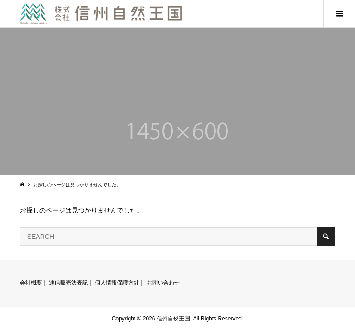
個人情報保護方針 (117, 282)
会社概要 (31, 282)
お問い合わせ (163, 282)
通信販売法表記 (68, 282)
